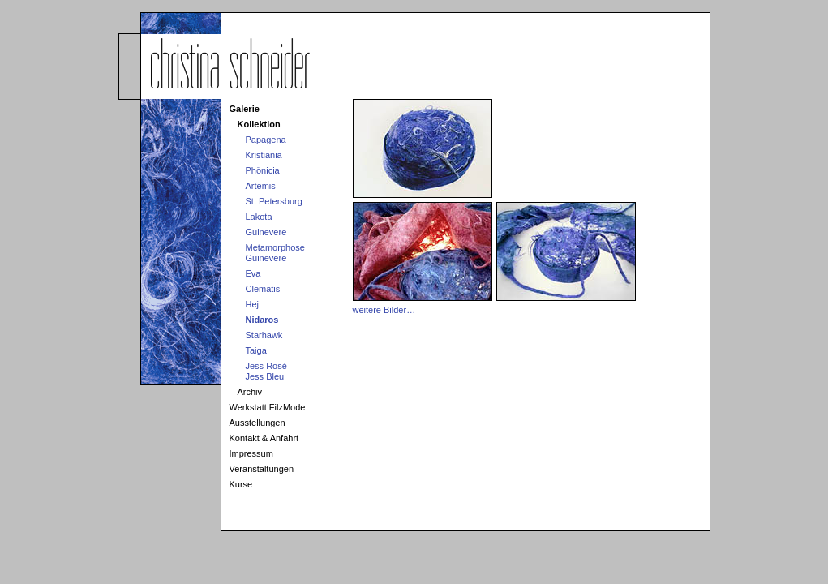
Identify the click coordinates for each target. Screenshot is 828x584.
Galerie (245, 109)
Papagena (266, 139)
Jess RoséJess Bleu (266, 371)
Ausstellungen (257, 422)
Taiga (256, 350)
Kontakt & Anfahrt (264, 438)
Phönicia (263, 170)
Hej (253, 304)
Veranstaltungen (262, 469)
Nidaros (262, 319)
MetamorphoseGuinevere (275, 253)
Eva (253, 273)
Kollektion (259, 124)
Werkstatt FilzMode (268, 407)
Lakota (259, 216)
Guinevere (266, 232)
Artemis (261, 186)
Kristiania (264, 155)
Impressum (251, 453)
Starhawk (264, 335)
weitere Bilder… (384, 310)
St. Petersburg (274, 201)
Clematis (263, 289)
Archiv (250, 392)
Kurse (241, 484)
